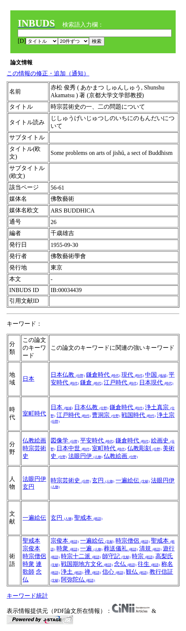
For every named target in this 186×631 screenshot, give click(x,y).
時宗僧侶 (34, 556)
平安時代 (97, 440)
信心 (113, 572)
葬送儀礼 (121, 548)
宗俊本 (31, 548)
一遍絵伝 (132, 480)
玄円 (28, 487)
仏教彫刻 (144, 448)
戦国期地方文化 (87, 564)
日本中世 (73, 448)
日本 (28, 379)
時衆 (28, 564)
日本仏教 (68, 375)
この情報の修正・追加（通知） (48, 73)
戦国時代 (138, 415)
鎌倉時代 (103, 375)
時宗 (143, 556)
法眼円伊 (85, 456)
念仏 (125, 564)
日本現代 (156, 382)
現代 (132, 375)
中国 (156, 375)
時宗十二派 (81, 556)
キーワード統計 (27, 596)
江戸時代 (121, 382)
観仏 (137, 572)
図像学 (65, 440)
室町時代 (34, 413)
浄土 (72, 572)
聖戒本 (88, 518)
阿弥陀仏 (78, 579)
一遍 (91, 548)
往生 (149, 564)
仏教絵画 (34, 440)
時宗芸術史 (70, 480)
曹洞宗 (106, 415)
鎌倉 (91, 382)
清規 (150, 548)
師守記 (116, 556)
